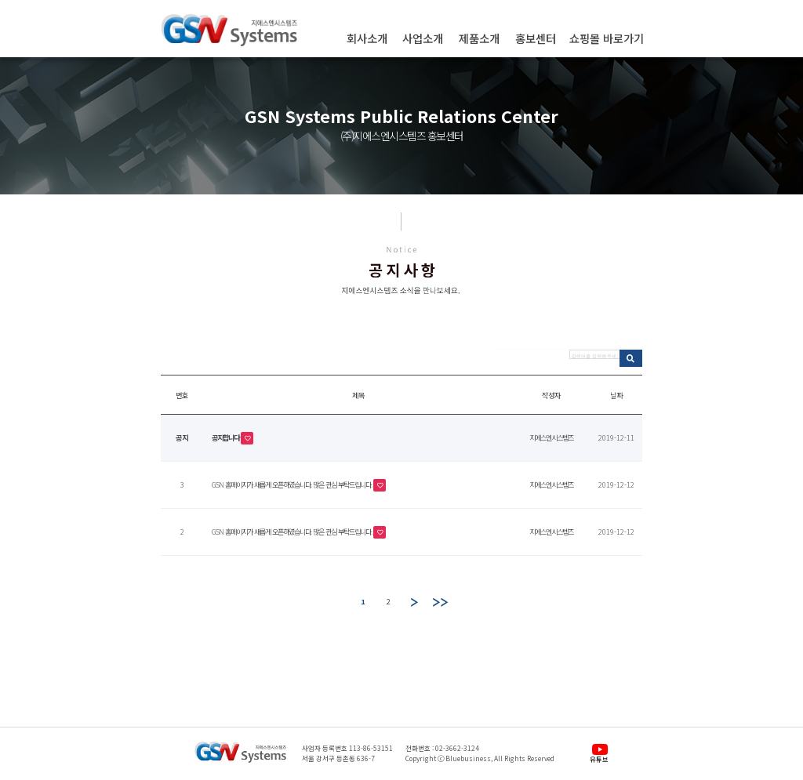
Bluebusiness (468, 758)
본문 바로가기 (0, 0)
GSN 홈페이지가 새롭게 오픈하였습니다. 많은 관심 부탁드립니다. (292, 483)
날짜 (616, 395)
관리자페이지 (240, 776)
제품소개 (479, 38)
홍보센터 (535, 38)
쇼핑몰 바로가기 (606, 38)
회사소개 (367, 38)
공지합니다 (226, 436)
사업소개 (422, 38)
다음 (415, 602)
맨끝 (440, 602)
